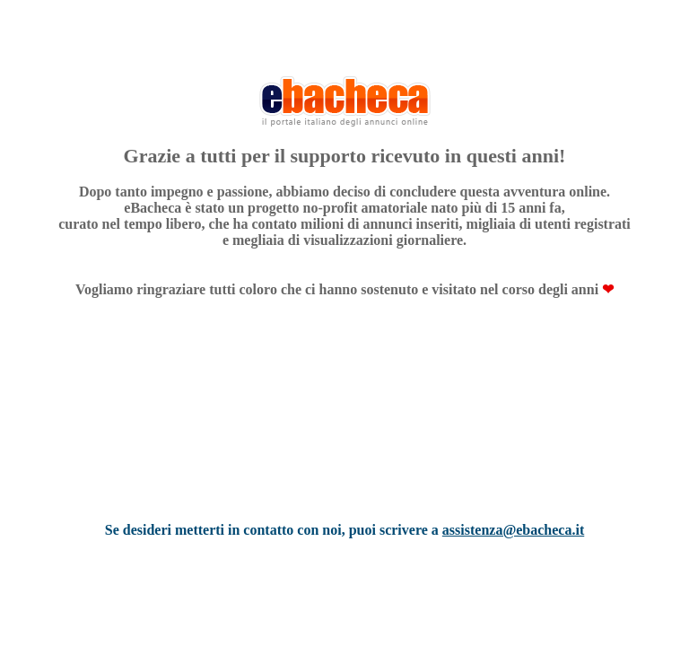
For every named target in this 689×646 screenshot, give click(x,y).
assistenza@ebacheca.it (513, 529)
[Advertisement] (344, 433)
